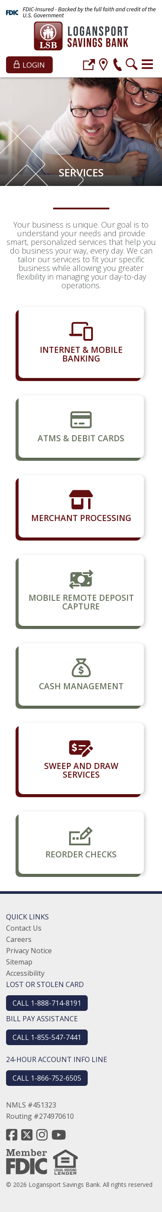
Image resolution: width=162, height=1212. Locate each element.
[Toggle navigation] (147, 64)
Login (29, 65)
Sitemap (19, 962)
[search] (131, 65)
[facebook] (11, 1135)
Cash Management (81, 686)
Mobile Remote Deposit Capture (81, 602)
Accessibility (25, 973)
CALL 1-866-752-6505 (47, 1078)
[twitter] (26, 1135)
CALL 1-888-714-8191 (47, 1003)
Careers (19, 939)
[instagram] (42, 1135)
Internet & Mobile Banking (81, 354)
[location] (103, 65)
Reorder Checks (81, 854)
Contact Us (23, 928)
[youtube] (58, 1135)
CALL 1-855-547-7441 (47, 1037)
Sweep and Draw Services (81, 770)
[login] (89, 65)
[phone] (117, 65)
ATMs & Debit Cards (81, 438)
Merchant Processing (81, 518)
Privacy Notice (29, 950)
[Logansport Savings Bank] (81, 37)
